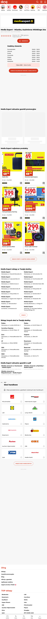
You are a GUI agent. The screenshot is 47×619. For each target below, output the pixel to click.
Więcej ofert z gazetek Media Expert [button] (23, 259)
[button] (37, 2)
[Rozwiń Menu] (39, 617)
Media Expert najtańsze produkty (14, 148)
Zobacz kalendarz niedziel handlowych (23, 70)
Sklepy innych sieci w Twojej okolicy (15, 320)
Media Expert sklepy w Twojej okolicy (16, 269)
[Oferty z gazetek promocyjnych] (15, 617)
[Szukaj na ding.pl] (24, 617)
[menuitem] (7, 617)
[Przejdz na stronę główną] (4, 2)
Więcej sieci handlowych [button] (23, 463)
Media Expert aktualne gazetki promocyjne (18, 109)
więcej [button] (23, 315)
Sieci (5, 382)
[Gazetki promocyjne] (7, 617)
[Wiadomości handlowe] (32, 617)
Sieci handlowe (11, 385)
